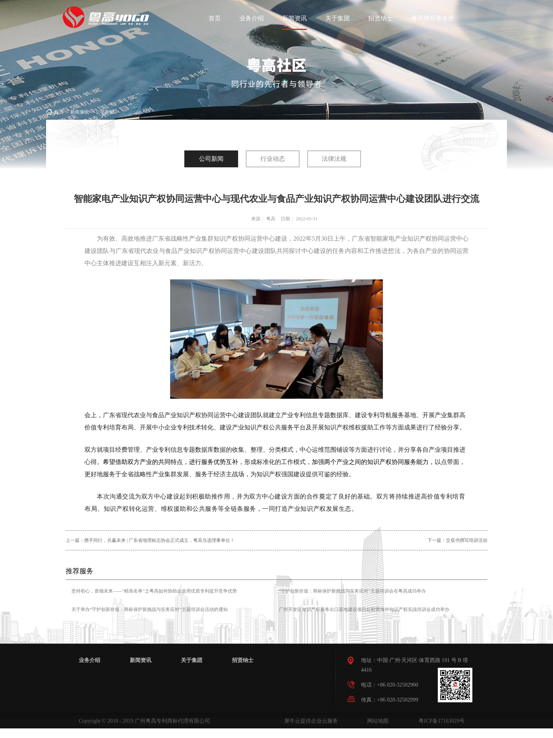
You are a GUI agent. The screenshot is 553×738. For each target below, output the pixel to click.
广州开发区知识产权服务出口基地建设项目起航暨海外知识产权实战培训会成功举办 (364, 609)
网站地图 (376, 721)
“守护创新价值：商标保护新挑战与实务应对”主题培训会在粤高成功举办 (352, 591)
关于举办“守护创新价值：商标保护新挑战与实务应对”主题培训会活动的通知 (149, 609)
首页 (215, 18)
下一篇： (457, 540)
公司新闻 (105, 112)
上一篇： (150, 540)
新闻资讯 (79, 112)
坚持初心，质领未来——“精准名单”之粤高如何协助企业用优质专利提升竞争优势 (154, 591)
